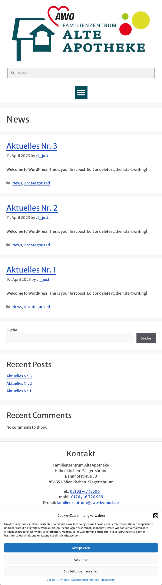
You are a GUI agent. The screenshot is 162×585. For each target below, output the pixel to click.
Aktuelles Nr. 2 (32, 208)
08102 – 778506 (85, 491)
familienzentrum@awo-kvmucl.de (88, 502)
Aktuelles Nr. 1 (31, 270)
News (17, 183)
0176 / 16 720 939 (87, 497)
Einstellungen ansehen (81, 571)
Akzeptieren (81, 548)
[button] (155, 516)
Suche (11, 330)
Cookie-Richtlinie (58, 579)
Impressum (108, 579)
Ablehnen (81, 559)
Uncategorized (37, 183)
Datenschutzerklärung (85, 579)
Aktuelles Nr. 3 (31, 146)
